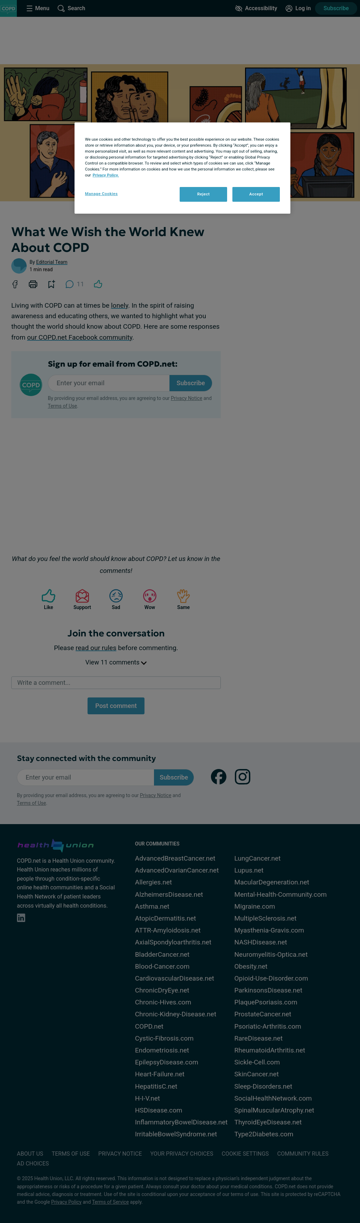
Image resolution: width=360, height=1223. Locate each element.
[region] (182, 168)
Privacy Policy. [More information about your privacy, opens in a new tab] (105, 175)
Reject (203, 194)
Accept (256, 194)
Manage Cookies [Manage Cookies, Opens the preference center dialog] (101, 193)
